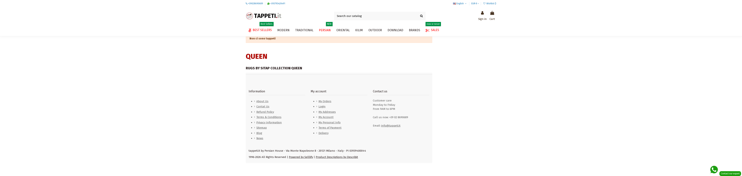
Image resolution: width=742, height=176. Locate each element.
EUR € (475, 3)
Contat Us (262, 106)
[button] (395, 30)
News (259, 138)
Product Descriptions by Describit (337, 157)
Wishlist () (489, 3)
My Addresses (327, 112)
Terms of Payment (330, 127)
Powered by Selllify (301, 157)
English (460, 3)
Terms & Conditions (268, 117)
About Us (262, 101)
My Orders (325, 101)
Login (322, 106)
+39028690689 (255, 3)
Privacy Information (269, 122)
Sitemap (261, 127)
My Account (326, 117)
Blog (259, 133)
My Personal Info (330, 122)
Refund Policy (265, 112)
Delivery (324, 133)
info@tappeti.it (390, 125)
